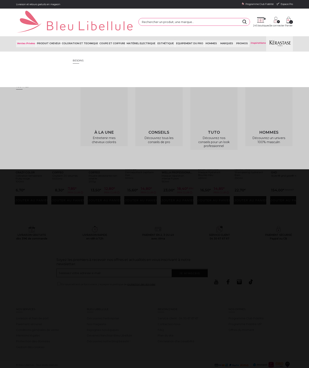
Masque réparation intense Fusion (177, 162)
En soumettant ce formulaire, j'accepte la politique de (108, 270)
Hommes (214, 32)
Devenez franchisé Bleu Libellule (109, 321)
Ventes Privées (26, 32)
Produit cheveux (49, 32)
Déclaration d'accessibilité (176, 327)
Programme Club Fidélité (246, 304)
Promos (242, 32)
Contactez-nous (169, 310)
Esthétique (169, 32)
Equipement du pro (192, 32)
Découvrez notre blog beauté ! (108, 327)
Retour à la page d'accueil (272, 84)
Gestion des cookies (30, 333)
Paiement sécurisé (29, 310)
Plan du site (166, 321)
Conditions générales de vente (37, 315)
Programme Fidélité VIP (245, 310)
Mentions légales (28, 321)
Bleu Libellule (39, 43)
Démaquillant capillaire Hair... (138, 161)
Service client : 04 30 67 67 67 (178, 304)
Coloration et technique (81, 32)
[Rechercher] (206, 17)
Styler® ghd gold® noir (282, 161)
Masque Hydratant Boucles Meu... (213, 161)
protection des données (141, 270)
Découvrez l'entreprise (103, 304)
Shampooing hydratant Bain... (248, 161)
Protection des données (33, 327)
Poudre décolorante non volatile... (103, 162)
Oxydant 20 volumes (63, 161)
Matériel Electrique (144, 32)
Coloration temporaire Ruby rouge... (30, 162)
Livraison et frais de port (32, 304)
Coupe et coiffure (115, 32)
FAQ (161, 315)
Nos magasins (96, 310)
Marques (228, 32)
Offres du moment (241, 315)
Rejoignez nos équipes (103, 315)
